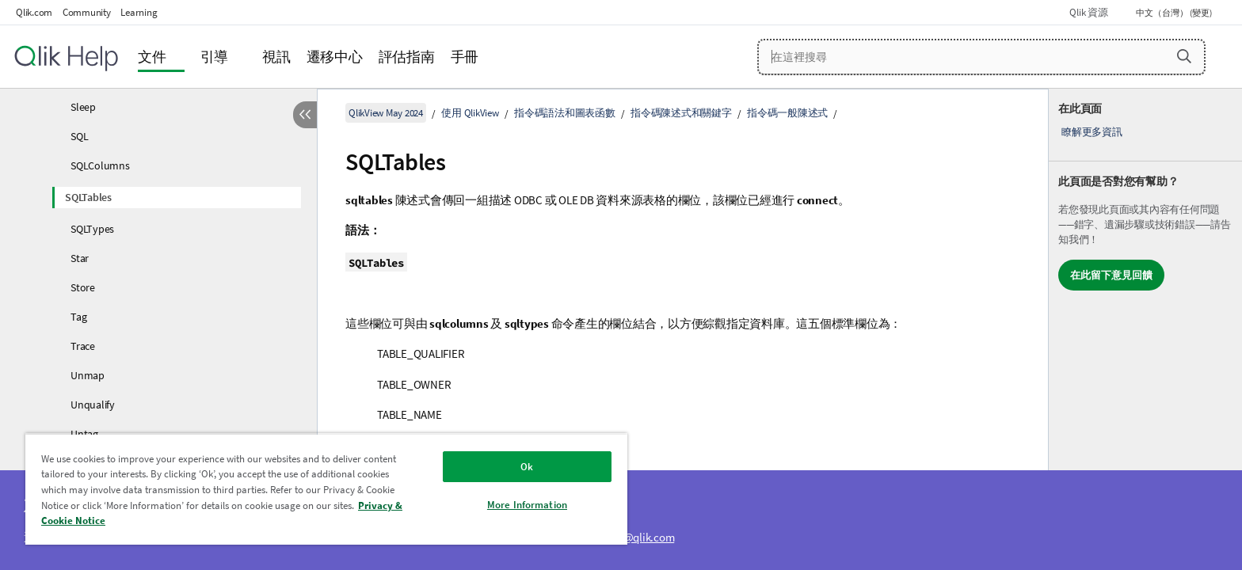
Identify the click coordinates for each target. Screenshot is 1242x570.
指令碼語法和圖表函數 (564, 113)
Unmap (87, 375)
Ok (526, 466)
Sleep (83, 107)
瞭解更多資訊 (1091, 132)
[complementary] (1145, 329)
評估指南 (407, 57)
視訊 (276, 57)
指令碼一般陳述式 (787, 113)
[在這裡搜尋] (982, 57)
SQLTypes (92, 229)
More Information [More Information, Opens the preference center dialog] (527, 504)
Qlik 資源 (1088, 12)
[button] (1184, 56)
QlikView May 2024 (386, 113)
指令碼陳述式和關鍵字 (681, 113)
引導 (214, 57)
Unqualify (92, 404)
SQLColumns (100, 165)
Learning (138, 12)
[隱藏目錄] (305, 114)
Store (82, 287)
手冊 (465, 57)
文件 (152, 57)
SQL (79, 136)
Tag (78, 317)
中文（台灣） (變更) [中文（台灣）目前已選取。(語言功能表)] (1174, 12)
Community (87, 12)
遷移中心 (335, 57)
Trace (82, 346)
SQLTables (88, 197)
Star (79, 258)
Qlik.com (34, 12)
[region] (326, 489)
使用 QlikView (469, 113)
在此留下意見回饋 (1111, 275)
